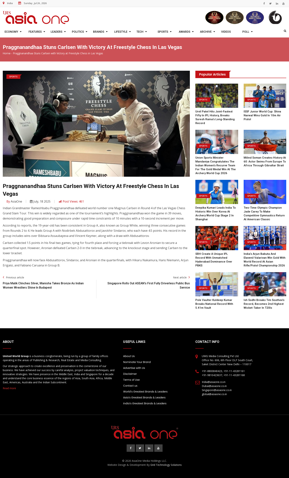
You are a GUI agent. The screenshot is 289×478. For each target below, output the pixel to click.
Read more (9, 388)
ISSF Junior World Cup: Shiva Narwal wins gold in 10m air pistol (262, 115)
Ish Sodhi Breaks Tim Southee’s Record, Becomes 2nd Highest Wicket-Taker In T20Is (264, 303)
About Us (129, 356)
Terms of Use (131, 380)
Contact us (130, 386)
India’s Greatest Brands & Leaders (144, 403)
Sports (163, 31)
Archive (206, 31)
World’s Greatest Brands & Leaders (145, 391)
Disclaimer (130, 374)
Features (35, 31)
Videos (226, 31)
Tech (139, 31)
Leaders (56, 31)
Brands (98, 31)
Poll (245, 31)
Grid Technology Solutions (166, 465)
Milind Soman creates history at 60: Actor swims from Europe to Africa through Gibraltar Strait (265, 161)
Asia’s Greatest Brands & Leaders (144, 397)
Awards (184, 31)
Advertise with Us (134, 368)
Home (7, 53)
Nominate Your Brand (137, 362)
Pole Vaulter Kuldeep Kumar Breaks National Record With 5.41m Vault (214, 303)
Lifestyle (120, 31)
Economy (11, 31)
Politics (78, 31)
